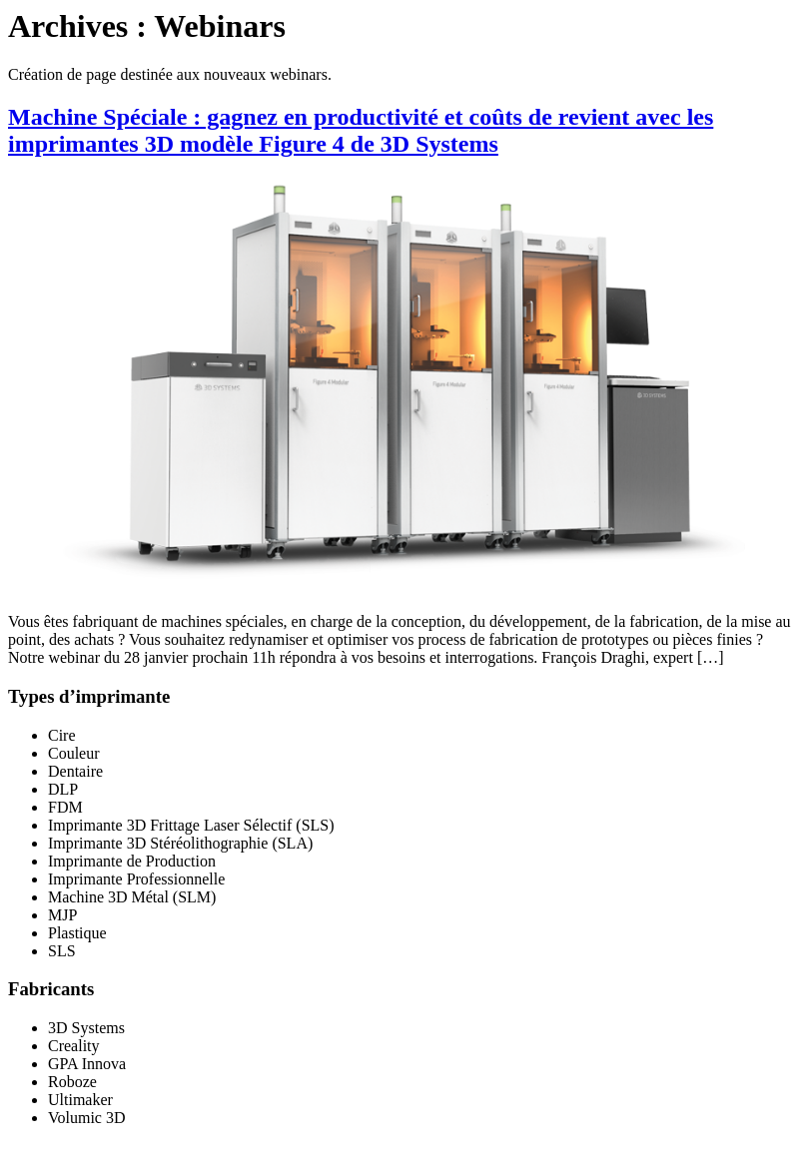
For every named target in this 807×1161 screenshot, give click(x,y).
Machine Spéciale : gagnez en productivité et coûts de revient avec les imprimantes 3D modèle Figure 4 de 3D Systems (360, 130)
